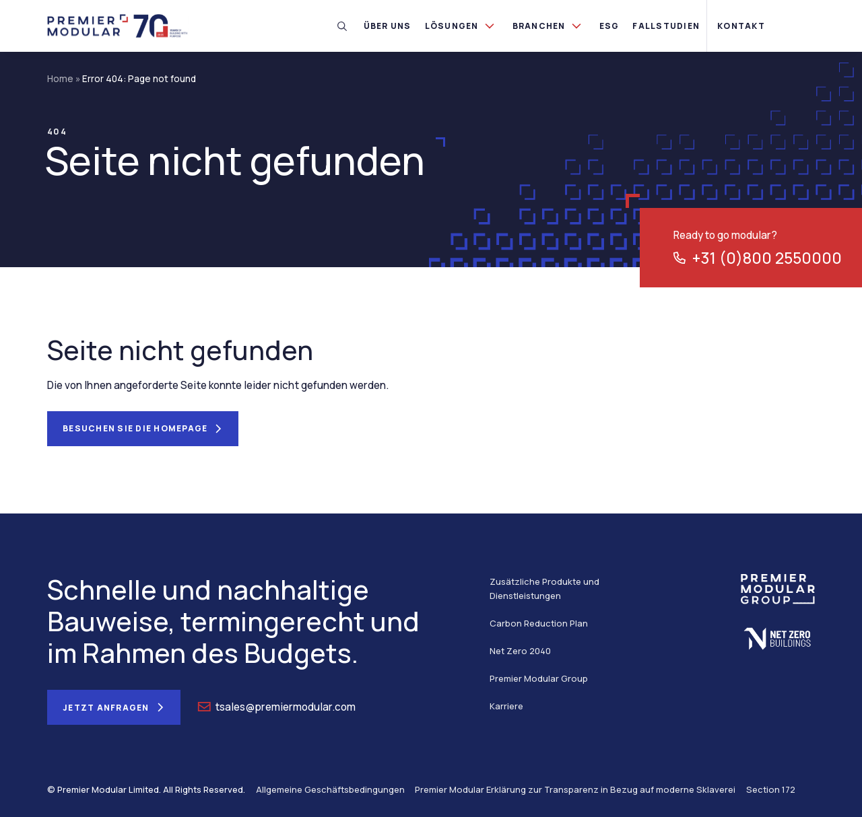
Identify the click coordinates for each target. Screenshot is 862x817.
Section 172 (770, 789)
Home (60, 79)
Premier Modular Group (539, 678)
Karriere (506, 706)
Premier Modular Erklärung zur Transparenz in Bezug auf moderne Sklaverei (575, 789)
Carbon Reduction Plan (539, 623)
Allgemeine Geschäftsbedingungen (330, 789)
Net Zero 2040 (520, 651)
